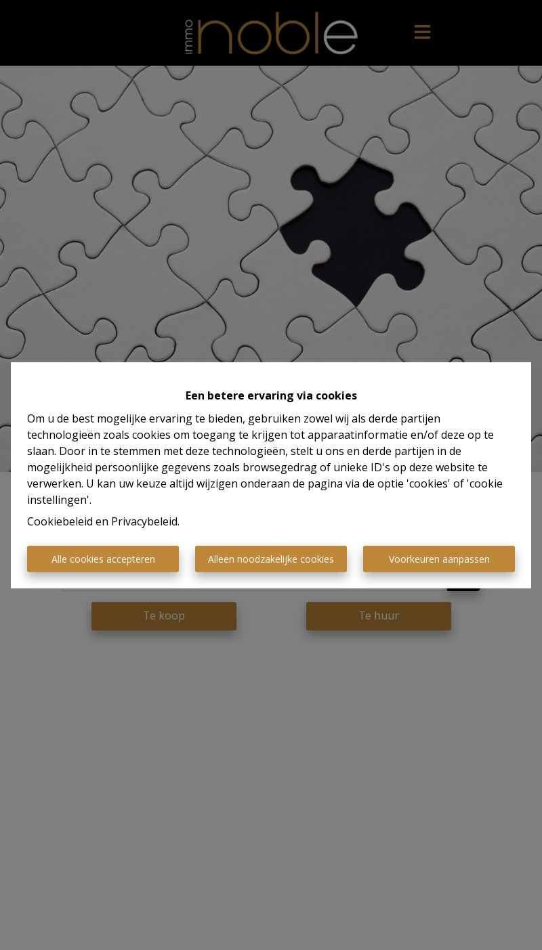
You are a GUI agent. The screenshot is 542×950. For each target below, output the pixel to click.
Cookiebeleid (60, 521)
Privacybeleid (144, 521)
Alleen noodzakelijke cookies (271, 559)
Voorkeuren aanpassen (439, 559)
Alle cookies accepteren (103, 559)
